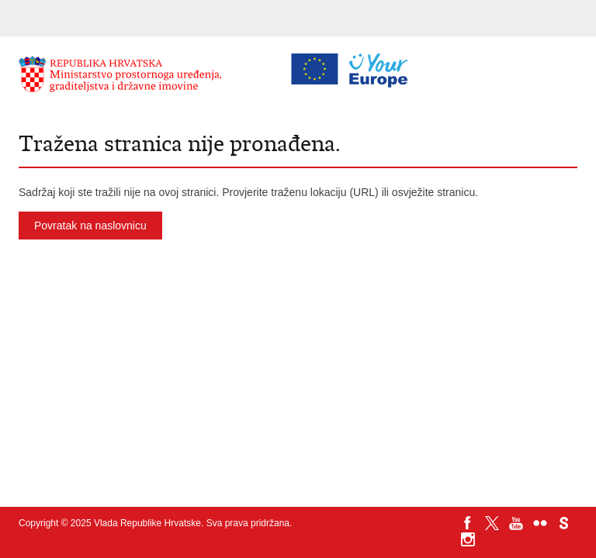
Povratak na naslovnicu (90, 225)
